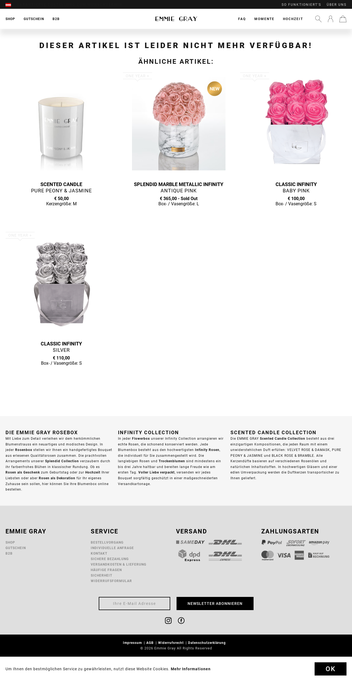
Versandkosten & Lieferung (118, 564)
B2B (9, 553)
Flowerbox (141, 438)
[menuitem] (11, 4)
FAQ (242, 19)
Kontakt (99, 553)
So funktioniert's (301, 5)
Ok (331, 669)
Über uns (336, 5)
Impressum (133, 643)
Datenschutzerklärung (207, 643)
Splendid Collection (62, 461)
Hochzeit (293, 19)
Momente (264, 19)
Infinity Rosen (207, 450)
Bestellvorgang (107, 542)
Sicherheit (101, 575)
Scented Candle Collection (282, 438)
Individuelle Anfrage (112, 548)
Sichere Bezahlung (110, 559)
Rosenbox (23, 450)
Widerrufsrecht (171, 643)
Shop (10, 542)
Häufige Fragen (106, 570)
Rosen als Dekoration (57, 478)
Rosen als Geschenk (23, 472)
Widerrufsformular (111, 581)
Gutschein (16, 548)
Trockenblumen (172, 461)
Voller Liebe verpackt (156, 472)
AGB (150, 643)
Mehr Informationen (191, 668)
